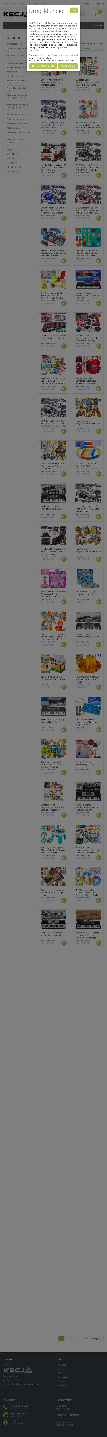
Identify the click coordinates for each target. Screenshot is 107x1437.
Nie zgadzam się (43, 66)
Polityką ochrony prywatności (64, 55)
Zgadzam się (67, 66)
